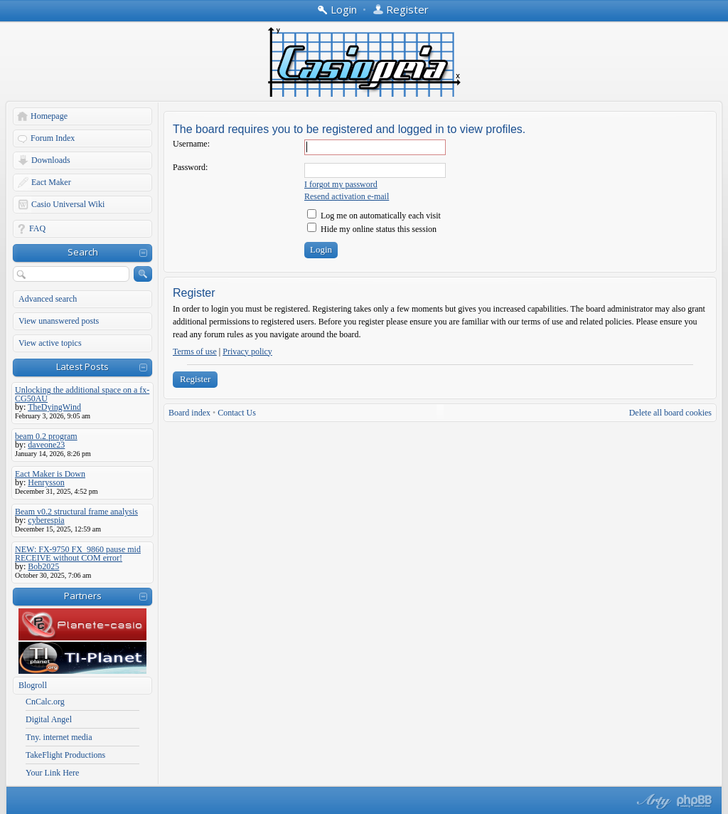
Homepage (49, 116)
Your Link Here (52, 773)
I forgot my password (341, 184)
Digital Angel (49, 719)
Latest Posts (82, 366)
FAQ (37, 228)
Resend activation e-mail (346, 196)
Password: (190, 167)
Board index (189, 413)
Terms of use (195, 351)
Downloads (50, 160)
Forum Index (53, 138)
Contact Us (237, 413)
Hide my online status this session (372, 229)
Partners (83, 595)
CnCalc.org (45, 702)
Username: (191, 144)
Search (83, 251)
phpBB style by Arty (652, 801)
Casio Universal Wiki (68, 204)
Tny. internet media (59, 737)
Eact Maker (51, 182)
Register (195, 379)
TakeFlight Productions (65, 755)
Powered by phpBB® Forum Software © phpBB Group (694, 801)
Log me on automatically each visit (374, 216)
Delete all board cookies (670, 413)
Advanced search (47, 299)
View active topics (50, 343)
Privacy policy (247, 351)
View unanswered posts (58, 321)
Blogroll (32, 685)
